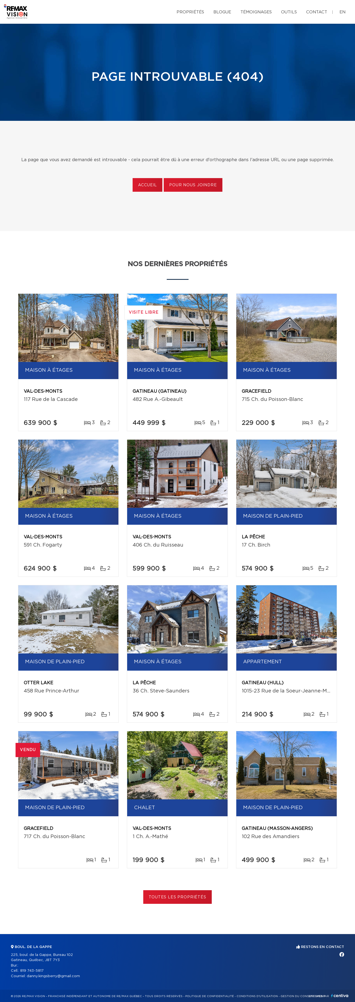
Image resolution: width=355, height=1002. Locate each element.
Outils (289, 12)
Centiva (339, 995)
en (342, 12)
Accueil (147, 185)
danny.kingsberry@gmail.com (53, 976)
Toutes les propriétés (177, 897)
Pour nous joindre (193, 185)
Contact (316, 12)
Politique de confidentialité (209, 996)
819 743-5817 (32, 971)
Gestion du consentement (303, 996)
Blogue (222, 12)
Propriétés (190, 12)
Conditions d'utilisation (257, 996)
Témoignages (256, 12)
